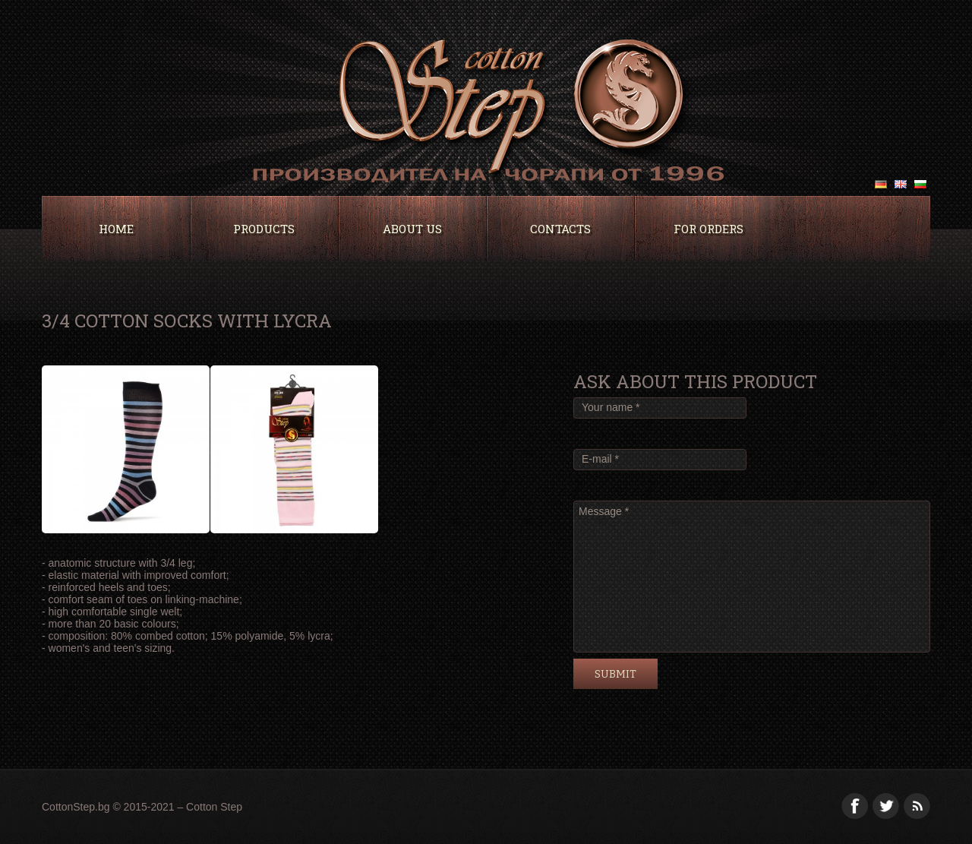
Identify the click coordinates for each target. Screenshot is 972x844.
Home (116, 228)
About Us (412, 228)
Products (264, 228)
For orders (708, 228)
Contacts (560, 228)
